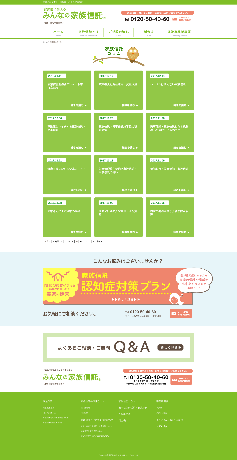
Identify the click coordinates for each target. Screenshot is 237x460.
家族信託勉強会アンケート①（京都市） (67, 81)
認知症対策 (85, 408)
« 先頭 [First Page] (56, 241)
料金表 (149, 33)
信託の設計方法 (49, 413)
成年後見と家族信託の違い (91, 431)
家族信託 (48, 401)
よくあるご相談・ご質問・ (170, 419)
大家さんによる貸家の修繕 (67, 207)
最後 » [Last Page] (99, 241)
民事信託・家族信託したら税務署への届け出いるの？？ (170, 124)
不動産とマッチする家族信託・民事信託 (67, 124)
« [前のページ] (61, 241)
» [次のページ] (93, 241)
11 (81, 241)
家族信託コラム (126, 401)
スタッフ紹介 (161, 413)
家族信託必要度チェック (53, 422)
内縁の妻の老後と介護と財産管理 (170, 208)
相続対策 (84, 413)
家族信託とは (88, 33)
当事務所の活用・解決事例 (133, 407)
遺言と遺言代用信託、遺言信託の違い (96, 426)
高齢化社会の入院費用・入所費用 (118, 208)
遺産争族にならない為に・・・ (67, 164)
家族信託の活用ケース (93, 401)
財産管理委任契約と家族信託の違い (95, 436)
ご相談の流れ (118, 33)
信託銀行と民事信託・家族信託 (170, 164)
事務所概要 (179, 33)
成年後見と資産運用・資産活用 (118, 80)
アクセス (160, 408)
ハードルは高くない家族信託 (170, 80)
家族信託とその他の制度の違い (98, 419)
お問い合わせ (163, 426)
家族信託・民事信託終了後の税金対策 (118, 124)
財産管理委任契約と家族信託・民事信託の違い (118, 166)
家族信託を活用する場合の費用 (55, 417)
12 (85, 241)
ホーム (58, 33)
